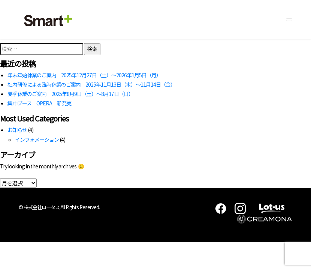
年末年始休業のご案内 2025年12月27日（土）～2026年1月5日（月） (84, 75)
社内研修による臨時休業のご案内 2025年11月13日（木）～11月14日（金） (91, 84)
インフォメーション (37, 139)
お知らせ (17, 130)
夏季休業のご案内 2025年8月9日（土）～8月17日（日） (70, 94)
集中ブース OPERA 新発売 (39, 103)
